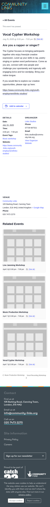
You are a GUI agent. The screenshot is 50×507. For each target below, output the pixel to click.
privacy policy (25, 494)
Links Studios (30, 121)
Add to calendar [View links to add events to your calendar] (16, 106)
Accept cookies (16, 500)
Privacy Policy (11, 439)
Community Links (10, 201)
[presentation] (24, 245)
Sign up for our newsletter (19, 456)
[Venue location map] (25, 176)
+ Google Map (38, 208)
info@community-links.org (20, 413)
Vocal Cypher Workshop (13, 360)
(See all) (40, 39)
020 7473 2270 (13, 422)
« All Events (9, 20)
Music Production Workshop (15, 312)
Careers (8, 444)
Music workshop (9, 139)
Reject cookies (33, 500)
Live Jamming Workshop (14, 265)
